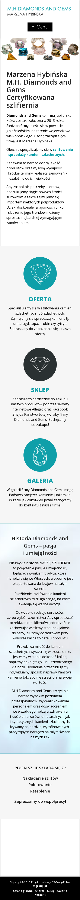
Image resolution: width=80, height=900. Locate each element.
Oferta (40, 299)
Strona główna (23, 891)
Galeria (40, 480)
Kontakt (40, 895)
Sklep (40, 390)
